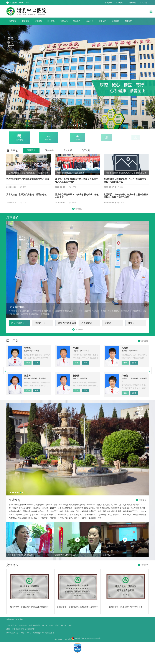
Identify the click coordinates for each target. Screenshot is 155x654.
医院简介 (15, 500)
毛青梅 (27, 348)
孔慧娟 (125, 348)
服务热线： (20, 3)
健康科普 (115, 21)
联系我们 (143, 3)
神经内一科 (40, 323)
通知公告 (89, 21)
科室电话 (119, 3)
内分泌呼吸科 (18, 323)
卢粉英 (125, 375)
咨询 (36, 363)
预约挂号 (108, 3)
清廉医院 (128, 21)
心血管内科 (87, 323)
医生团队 (51, 21)
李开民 (76, 348)
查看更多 (79, 209)
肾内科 (108, 323)
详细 (28, 363)
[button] (73, 125)
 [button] (151, 77)
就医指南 (25, 21)
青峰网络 (19, 619)
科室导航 (38, 21)
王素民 (27, 375)
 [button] (3, 77)
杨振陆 (76, 375)
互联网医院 (131, 3)
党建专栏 (102, 21)
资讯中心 (76, 21)
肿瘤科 (131, 323)
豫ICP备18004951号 (62, 639)
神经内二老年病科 (67, 323)
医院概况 (12, 21)
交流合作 (64, 21)
